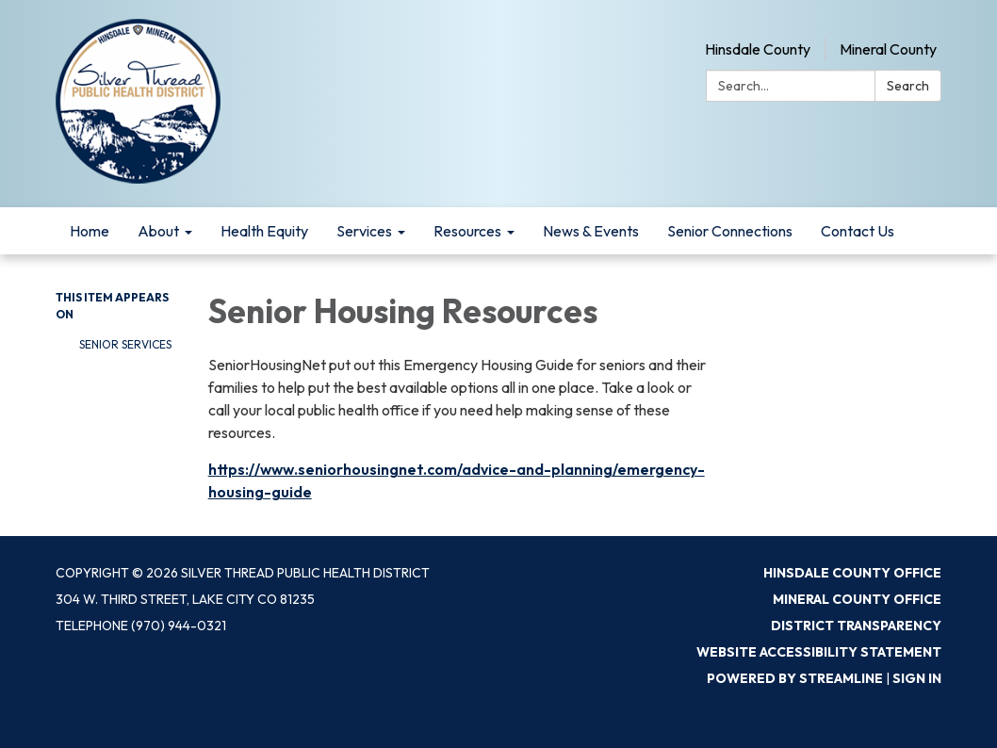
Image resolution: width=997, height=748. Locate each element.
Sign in (916, 678)
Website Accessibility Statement (818, 651)
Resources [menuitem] (467, 230)
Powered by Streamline (795, 678)
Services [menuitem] (364, 230)
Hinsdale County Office (852, 572)
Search (908, 85)
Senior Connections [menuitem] (730, 230)
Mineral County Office (857, 599)
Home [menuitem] (89, 230)
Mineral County (888, 49)
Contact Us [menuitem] (857, 230)
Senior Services (125, 344)
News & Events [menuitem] (591, 230)
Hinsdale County (757, 49)
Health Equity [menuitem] (264, 230)
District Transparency (856, 625)
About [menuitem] (158, 230)
